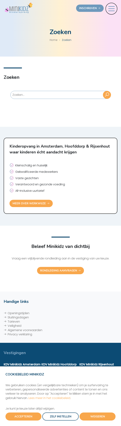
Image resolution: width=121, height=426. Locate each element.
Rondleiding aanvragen (58, 270)
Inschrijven (88, 8)
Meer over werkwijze (29, 203)
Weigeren (97, 416)
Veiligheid (14, 326)
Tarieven (14, 321)
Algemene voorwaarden (25, 330)
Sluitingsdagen (18, 317)
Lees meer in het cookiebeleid (49, 398)
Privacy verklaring (20, 334)
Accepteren (23, 416)
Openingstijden (18, 313)
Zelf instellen (60, 416)
